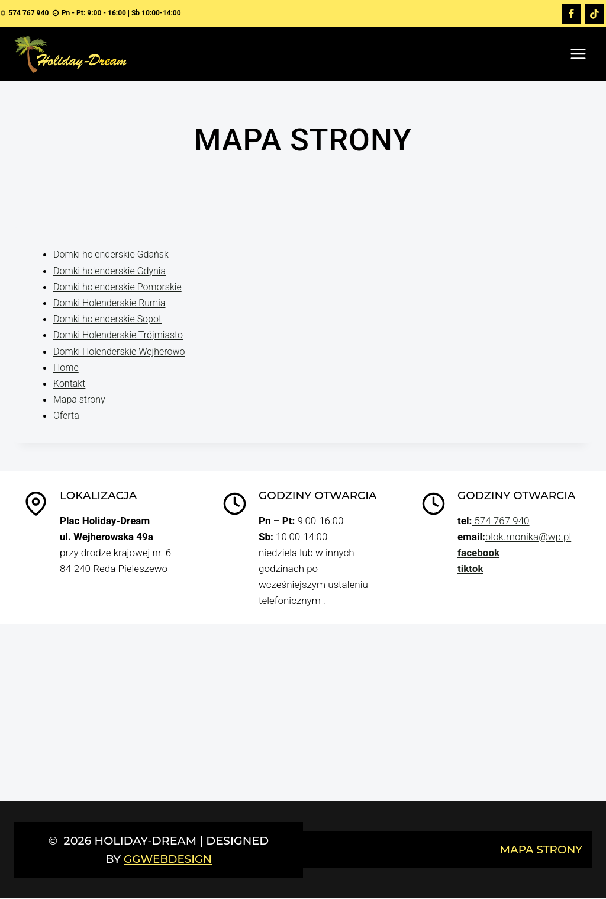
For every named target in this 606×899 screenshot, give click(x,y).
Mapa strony (80, 400)
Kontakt (70, 384)
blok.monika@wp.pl (528, 537)
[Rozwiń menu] (578, 54)
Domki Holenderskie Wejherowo (123, 351)
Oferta (66, 416)
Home (66, 367)
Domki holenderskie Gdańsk (114, 255)
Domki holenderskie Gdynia (113, 271)
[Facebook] (571, 14)
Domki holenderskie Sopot (110, 319)
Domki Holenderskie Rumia (112, 303)
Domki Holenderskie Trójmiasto (122, 335)
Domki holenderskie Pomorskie (121, 287)
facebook (478, 553)
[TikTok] (594, 14)
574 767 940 (500, 521)
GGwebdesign (168, 859)
